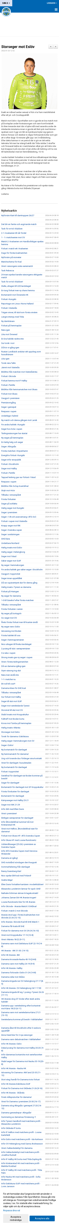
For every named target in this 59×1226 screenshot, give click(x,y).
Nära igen (5, 330)
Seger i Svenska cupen (11, 530)
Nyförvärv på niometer (11, 257)
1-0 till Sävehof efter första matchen (17, 600)
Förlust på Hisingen (10, 591)
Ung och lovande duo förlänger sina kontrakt (21, 758)
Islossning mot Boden (11, 631)
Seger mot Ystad (8, 556)
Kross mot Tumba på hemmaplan (16, 723)
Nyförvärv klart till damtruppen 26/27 (17, 215)
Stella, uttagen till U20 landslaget (16, 286)
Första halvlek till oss (10, 635)
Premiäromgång (8, 402)
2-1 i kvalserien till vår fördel (13, 233)
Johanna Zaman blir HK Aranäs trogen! (18, 897)
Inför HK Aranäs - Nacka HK (13, 1068)
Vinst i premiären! (9, 813)
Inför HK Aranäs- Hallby (11, 968)
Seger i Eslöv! (7, 745)
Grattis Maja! (7, 880)
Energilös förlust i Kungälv (13, 455)
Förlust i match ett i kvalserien (14, 248)
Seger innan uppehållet (11, 578)
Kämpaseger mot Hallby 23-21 (15, 800)
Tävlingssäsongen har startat (14, 433)
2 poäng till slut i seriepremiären (15, 648)
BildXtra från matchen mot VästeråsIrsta (19, 372)
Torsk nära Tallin (8, 363)
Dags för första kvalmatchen (14, 253)
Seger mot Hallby (9, 468)
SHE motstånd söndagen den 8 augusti (19, 862)
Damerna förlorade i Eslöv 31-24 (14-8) (18, 972)
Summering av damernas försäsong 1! (18, 1117)
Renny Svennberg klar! (11, 871)
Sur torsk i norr (7, 343)
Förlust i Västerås (9, 308)
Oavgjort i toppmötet (10, 574)
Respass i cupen (8, 411)
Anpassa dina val (11, 1210)
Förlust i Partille (8, 385)
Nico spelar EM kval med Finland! (16, 875)
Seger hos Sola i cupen (11, 429)
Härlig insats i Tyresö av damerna (16, 587)
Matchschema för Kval (11, 262)
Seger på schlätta (9, 503)
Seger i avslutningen (10, 534)
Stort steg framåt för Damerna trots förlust (20, 1079)
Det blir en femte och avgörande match (19, 224)
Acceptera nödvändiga (16, 1218)
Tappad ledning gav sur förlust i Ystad (18, 477)
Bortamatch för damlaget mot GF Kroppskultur (22, 787)
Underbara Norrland (10, 543)
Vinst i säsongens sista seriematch (17, 266)
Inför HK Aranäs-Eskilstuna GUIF (15, 1084)
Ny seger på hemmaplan (12, 438)
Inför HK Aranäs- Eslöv (11, 1044)
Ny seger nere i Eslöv (10, 626)
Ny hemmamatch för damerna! (15, 754)
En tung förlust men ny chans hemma (18, 290)
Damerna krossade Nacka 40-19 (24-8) (18, 959)
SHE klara (5, 539)
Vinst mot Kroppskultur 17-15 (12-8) (17, 935)
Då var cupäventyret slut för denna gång (19, 583)
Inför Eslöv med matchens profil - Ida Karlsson (22, 1139)
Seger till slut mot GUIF (11, 701)
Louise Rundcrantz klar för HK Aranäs (18, 902)
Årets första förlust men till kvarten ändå (19, 622)
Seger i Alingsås (8, 446)
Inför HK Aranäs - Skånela (12, 1093)
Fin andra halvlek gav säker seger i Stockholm (22, 569)
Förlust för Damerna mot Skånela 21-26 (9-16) (21, 1088)
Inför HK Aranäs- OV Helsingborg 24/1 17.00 (21, 988)
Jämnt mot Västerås (10, 367)
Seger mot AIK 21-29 (10, 805)
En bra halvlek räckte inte (12, 339)
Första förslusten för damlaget (15, 791)
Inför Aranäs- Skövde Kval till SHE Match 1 (20, 922)
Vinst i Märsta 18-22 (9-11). (13, 939)
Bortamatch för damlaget (12, 796)
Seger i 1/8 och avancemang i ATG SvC (18, 517)
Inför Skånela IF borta (11, 1128)
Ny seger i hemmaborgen (12, 565)
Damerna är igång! (9, 858)
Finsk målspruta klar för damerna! (16, 1097)
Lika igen (5, 359)
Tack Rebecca (7, 270)
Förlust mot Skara (9, 394)
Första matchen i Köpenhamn (14, 451)
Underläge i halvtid (9, 416)
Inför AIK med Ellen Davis (12, 809)
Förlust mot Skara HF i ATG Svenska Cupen (20, 836)
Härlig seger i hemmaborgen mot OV (17, 741)
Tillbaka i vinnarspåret (11, 495)
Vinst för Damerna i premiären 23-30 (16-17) (21, 1101)
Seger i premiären (9, 512)
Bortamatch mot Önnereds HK (14, 295)
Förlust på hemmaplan (11, 325)
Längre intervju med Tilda (12, 317)
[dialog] (29, 1207)
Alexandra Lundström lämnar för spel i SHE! (21, 889)
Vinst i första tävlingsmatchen (14, 662)
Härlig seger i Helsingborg (13, 552)
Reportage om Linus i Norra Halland (17, 303)
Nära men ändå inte (10, 675)
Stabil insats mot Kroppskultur (15, 714)
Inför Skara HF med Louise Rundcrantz (18, 840)
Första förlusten (8, 499)
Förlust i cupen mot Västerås (14, 521)
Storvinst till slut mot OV (12, 710)
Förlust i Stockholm (10, 464)
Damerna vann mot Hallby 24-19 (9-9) (18, 964)
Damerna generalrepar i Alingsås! (16, 1112)
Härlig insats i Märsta (10, 728)
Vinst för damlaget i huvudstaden (16, 763)
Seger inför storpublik (11, 460)
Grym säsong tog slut (11, 670)
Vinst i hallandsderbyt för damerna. (17, 1148)
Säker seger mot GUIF (11, 561)
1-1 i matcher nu (8, 679)
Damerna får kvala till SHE (12, 926)
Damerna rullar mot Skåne (13, 977)
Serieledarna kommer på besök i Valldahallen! (22, 1019)
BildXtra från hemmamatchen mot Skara (19, 389)
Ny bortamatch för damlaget (14, 749)
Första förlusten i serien (12, 609)
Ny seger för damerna (11, 596)
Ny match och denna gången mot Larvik (19, 420)
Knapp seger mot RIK (10, 525)
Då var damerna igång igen (13, 666)
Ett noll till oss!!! (8, 684)
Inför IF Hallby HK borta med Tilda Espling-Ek (21, 1159)
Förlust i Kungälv (8, 299)
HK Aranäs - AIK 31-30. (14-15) (14, 950)
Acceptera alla (42, 1218)
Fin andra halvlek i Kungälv (13, 424)
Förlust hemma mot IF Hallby (14, 380)
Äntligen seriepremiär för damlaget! (17, 818)
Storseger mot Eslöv (17, 47)
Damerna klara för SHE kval (13, 688)
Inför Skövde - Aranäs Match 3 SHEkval (19, 906)
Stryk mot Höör (8, 490)
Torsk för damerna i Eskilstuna (15, 736)
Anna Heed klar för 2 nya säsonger (17, 1035)
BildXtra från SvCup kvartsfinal (14, 486)
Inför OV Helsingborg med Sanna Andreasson (22, 1144)
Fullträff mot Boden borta (12, 719)
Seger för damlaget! (10, 783)
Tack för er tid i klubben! (12, 281)
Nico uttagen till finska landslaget (16, 644)
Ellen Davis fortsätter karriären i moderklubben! (22, 884)
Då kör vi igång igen (10, 347)
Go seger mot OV (9, 618)
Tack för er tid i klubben (11, 228)
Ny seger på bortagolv (11, 613)
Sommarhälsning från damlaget (15, 867)
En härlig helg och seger (12, 442)
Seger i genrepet (8, 407)
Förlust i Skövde (8, 376)
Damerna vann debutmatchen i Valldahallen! (21, 1039)
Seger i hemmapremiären (12, 640)
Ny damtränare (7, 321)
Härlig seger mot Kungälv (12, 508)
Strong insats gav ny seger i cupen (16, 657)
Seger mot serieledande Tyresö (15, 706)
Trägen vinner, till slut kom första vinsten (19, 312)
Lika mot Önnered (9, 334)
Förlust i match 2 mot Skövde (14, 911)
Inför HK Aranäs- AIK (10, 955)
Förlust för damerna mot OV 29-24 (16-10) (20, 931)
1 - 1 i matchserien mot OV (13, 237)
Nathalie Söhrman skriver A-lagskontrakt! (19, 893)
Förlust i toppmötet (10, 771)
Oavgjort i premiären (10, 398)
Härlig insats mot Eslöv (11, 547)
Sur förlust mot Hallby (11, 697)
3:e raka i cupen (8, 653)
